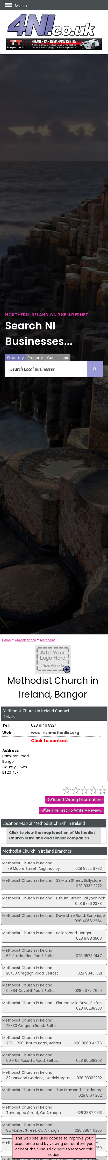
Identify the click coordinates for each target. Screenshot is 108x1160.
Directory (15, 357)
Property (35, 357)
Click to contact (49, 741)
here (61, 1149)
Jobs (64, 357)
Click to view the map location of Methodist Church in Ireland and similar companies (52, 835)
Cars (51, 357)
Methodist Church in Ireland (27, 863)
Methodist (47, 640)
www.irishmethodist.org (55, 732)
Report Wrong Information (76, 799)
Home (6, 640)
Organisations (25, 640)
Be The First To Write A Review (73, 810)
